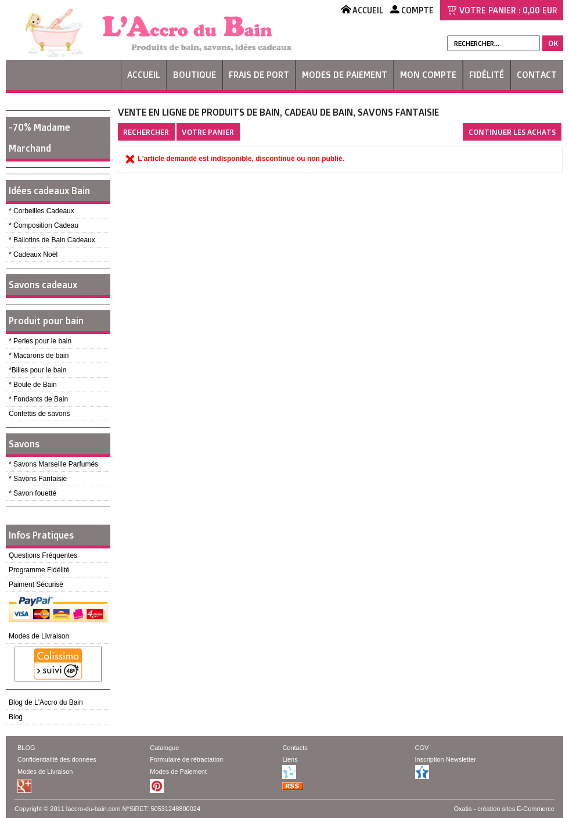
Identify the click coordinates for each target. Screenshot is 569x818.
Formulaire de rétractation (186, 759)
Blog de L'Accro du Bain (46, 702)
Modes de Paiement (344, 74)
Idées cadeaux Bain (49, 190)
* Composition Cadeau (43, 225)
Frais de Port (259, 74)
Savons (24, 444)
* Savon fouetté (32, 493)
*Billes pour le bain (37, 370)
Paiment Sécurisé (36, 584)
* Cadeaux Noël (33, 254)
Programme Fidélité (39, 570)
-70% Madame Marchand (39, 137)
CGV (422, 747)
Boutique (194, 74)
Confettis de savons (39, 414)
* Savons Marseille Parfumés (53, 464)
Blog (16, 717)
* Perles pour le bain (40, 341)
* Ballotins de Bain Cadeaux (52, 240)
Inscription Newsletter (445, 759)
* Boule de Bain (33, 385)
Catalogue (164, 747)
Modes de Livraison (39, 636)
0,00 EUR (540, 10)
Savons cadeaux (43, 284)
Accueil (143, 74)
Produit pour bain (46, 321)
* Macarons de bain (39, 355)
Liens (289, 759)
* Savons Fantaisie (38, 479)
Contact (537, 74)
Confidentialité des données (56, 759)
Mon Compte (428, 74)
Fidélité (486, 74)
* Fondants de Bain (38, 399)
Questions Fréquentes (43, 555)
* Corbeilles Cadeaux (41, 211)
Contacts (294, 747)
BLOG (26, 747)
